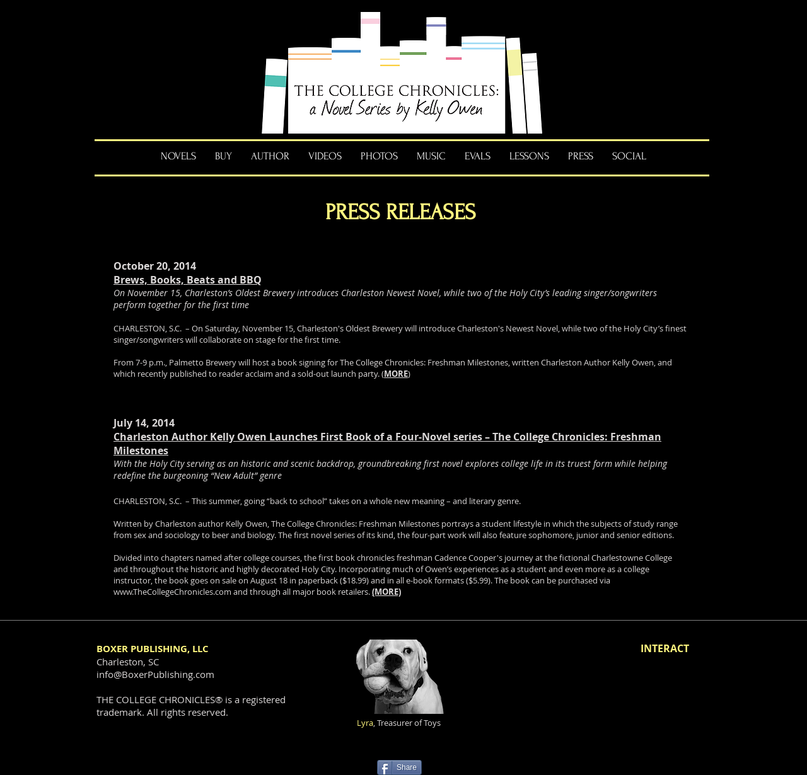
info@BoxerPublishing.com (155, 674)
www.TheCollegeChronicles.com (172, 591)
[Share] (399, 767)
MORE (396, 373)
